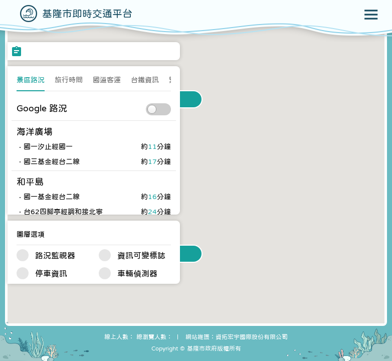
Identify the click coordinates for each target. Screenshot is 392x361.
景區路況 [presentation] (31, 79)
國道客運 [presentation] (107, 79)
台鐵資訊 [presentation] (145, 79)
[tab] (31, 82)
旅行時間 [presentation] (69, 79)
